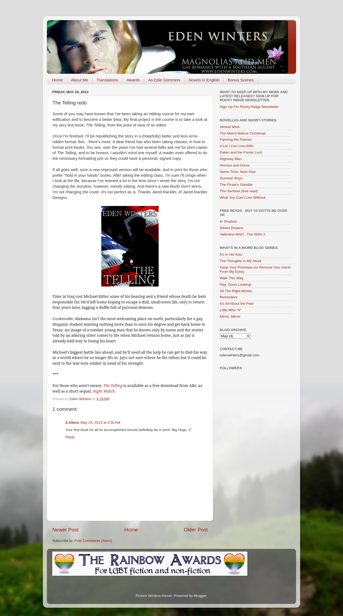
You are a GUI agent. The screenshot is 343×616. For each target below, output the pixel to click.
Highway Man (231, 159)
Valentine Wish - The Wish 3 (242, 234)
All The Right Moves (236, 291)
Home (57, 80)
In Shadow (228, 221)
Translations (107, 80)
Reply (70, 437)
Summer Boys (231, 178)
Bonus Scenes (241, 80)
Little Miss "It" (230, 310)
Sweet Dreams (232, 228)
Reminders (228, 297)
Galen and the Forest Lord (241, 152)
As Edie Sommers (164, 80)
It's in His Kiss (231, 254)
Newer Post (65, 529)
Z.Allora (72, 423)
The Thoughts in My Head (240, 261)
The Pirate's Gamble (236, 185)
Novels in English (204, 80)
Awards (133, 80)
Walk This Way (232, 278)
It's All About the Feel (236, 304)
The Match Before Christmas (243, 133)
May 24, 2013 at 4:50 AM (100, 423)
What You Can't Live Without (243, 197)
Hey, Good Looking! (235, 284)
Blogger (200, 596)
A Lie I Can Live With (236, 146)
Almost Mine (230, 127)
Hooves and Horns (235, 165)
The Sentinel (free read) (239, 191)
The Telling (112, 385)
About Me (79, 80)
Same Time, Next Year (238, 172)
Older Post (196, 529)
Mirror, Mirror (230, 316)
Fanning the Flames (236, 139)
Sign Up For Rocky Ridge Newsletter (249, 107)
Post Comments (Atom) (93, 541)
